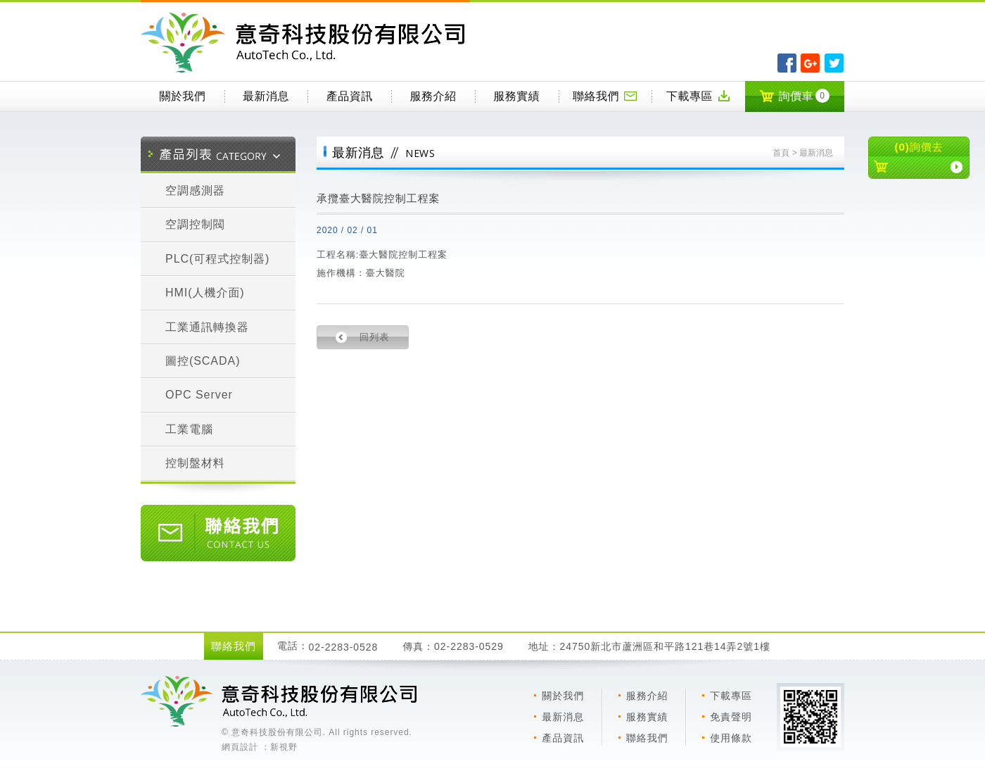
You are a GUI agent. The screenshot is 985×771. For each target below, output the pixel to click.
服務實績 (516, 96)
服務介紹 (433, 96)
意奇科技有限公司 (305, 43)
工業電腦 (189, 429)
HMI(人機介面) (205, 293)
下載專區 (698, 96)
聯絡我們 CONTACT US (218, 533)
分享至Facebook (786, 63)
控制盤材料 (195, 463)
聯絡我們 (605, 96)
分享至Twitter (834, 63)
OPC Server (199, 395)
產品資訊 (349, 96)
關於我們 (182, 96)
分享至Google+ (810, 63)
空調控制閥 (195, 224)
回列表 (375, 337)
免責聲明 (731, 716)
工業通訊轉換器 (207, 327)
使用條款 (731, 738)
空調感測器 (195, 190)
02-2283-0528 (344, 647)
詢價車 (794, 96)
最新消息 (266, 96)
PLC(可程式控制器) (217, 259)
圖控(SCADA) (202, 361)
